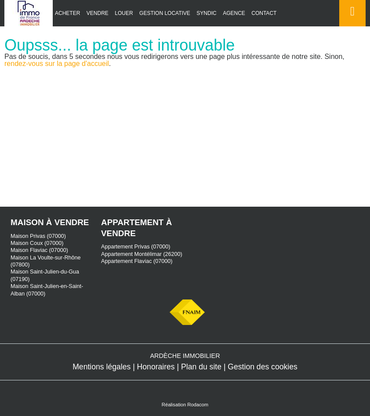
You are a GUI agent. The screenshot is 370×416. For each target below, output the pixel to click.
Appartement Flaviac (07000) (136, 261)
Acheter (67, 13)
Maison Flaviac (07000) (39, 250)
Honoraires (156, 366)
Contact (263, 13)
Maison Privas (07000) (38, 236)
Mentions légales (102, 366)
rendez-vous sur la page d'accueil (56, 63)
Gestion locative (164, 13)
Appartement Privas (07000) (135, 247)
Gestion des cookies (262, 366)
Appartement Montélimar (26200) (141, 254)
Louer (124, 13)
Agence (234, 13)
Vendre (98, 13)
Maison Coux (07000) (37, 243)
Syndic (206, 13)
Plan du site (201, 366)
